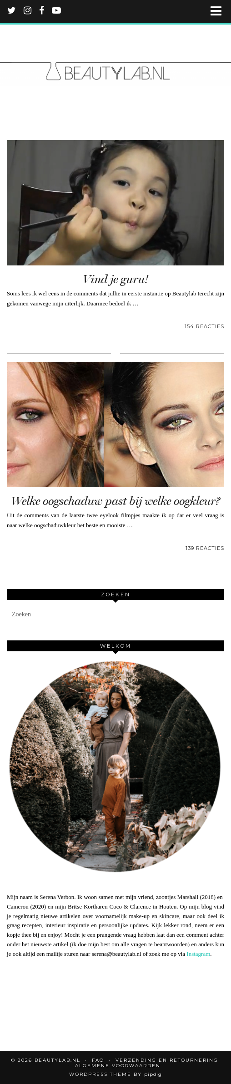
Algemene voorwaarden (118, 1066)
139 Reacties (205, 548)
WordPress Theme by (115, 1074)
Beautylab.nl (57, 1060)
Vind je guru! (115, 279)
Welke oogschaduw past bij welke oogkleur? (115, 501)
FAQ (98, 1060)
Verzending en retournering (167, 1060)
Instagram (198, 953)
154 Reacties (204, 326)
